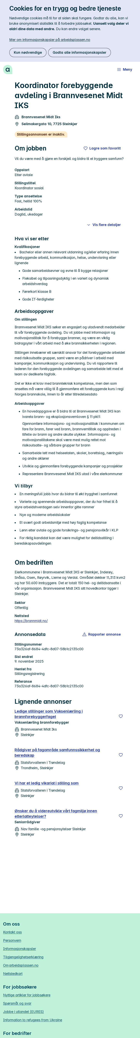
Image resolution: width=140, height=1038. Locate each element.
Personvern (12, 940)
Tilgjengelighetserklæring (23, 957)
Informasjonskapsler (19, 949)
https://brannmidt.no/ (31, 621)
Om (20, 965)
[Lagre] (120, 716)
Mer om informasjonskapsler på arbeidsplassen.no (49, 40)
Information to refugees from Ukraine (32, 1020)
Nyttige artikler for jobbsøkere (26, 995)
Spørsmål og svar (17, 1003)
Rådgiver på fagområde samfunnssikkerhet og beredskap (57, 753)
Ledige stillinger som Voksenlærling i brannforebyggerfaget (49, 714)
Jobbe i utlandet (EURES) (23, 1012)
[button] (101, 634)
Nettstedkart (12, 974)
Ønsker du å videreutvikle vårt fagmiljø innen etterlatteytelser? (56, 814)
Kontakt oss (12, 932)
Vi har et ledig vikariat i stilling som (47, 783)
